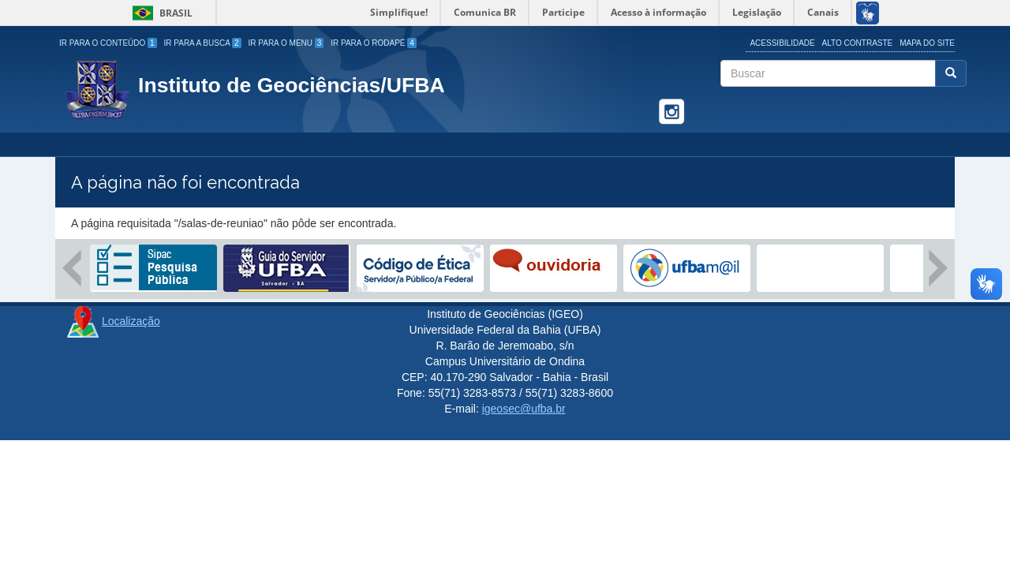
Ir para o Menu (286, 43)
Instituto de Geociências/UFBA (291, 85)
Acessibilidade (782, 43)
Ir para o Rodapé (374, 43)
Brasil (159, 13)
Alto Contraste (857, 43)
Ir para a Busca (202, 43)
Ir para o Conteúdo (108, 43)
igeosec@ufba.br (524, 408)
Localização (131, 321)
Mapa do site (927, 43)
